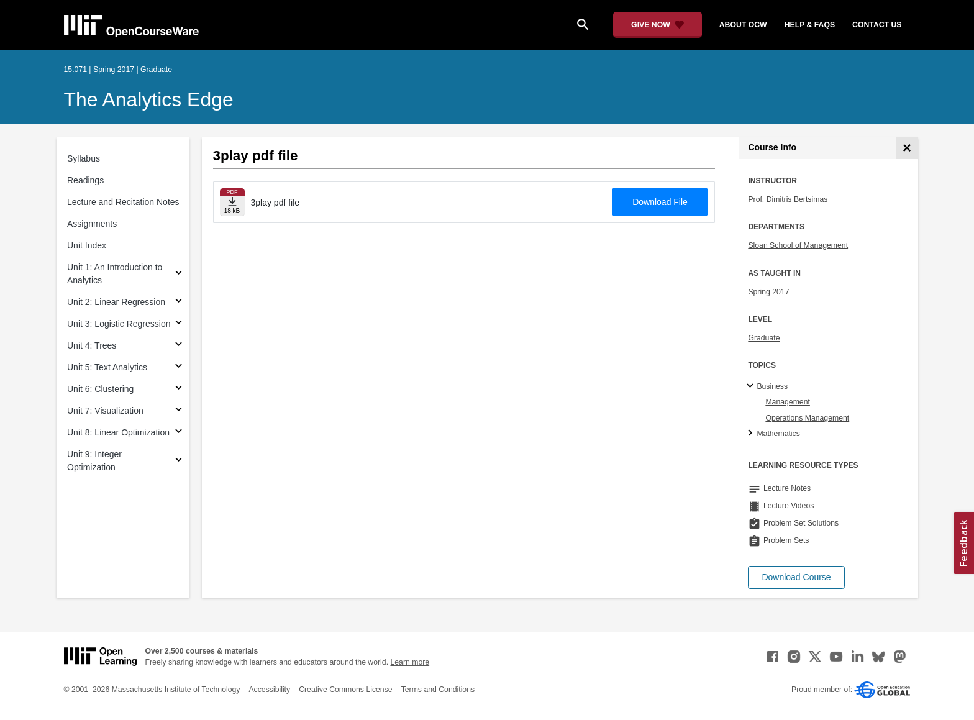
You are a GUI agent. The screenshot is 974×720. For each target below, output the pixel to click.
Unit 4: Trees (91, 345)
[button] (796, 577)
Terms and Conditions (438, 689)
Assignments (92, 224)
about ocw (743, 25)
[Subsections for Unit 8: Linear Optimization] (178, 432)
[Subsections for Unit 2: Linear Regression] (178, 302)
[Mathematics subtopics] (752, 434)
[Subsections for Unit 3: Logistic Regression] (178, 324)
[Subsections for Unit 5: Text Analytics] (178, 367)
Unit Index (86, 245)
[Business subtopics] (752, 386)
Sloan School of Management (798, 245)
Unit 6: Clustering (100, 389)
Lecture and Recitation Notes (123, 202)
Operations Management (807, 418)
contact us (876, 25)
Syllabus (83, 158)
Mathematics (778, 433)
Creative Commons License (345, 689)
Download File (660, 202)
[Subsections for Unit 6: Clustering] (178, 389)
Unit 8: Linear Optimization (118, 432)
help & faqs (810, 25)
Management (787, 402)
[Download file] (232, 202)
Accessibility (269, 689)
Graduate (764, 338)
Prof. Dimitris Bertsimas (787, 199)
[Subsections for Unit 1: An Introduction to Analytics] (178, 274)
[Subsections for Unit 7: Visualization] (178, 411)
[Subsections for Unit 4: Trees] (178, 345)
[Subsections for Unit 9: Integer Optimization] (178, 461)
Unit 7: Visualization (105, 411)
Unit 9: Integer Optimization (94, 460)
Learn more (409, 662)
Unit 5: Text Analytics (107, 367)
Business (772, 386)
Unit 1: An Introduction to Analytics (114, 273)
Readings (85, 180)
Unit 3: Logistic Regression (119, 324)
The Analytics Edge (149, 99)
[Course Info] (907, 148)
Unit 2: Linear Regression (116, 302)
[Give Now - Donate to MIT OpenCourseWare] (657, 25)
